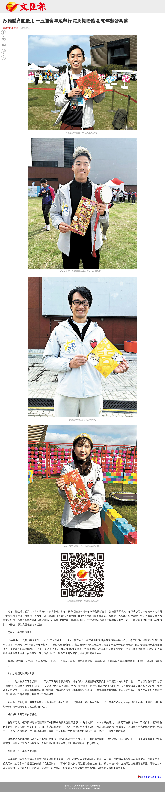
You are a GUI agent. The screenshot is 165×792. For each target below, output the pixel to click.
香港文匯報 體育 (10, 28)
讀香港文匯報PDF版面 (151, 777)
